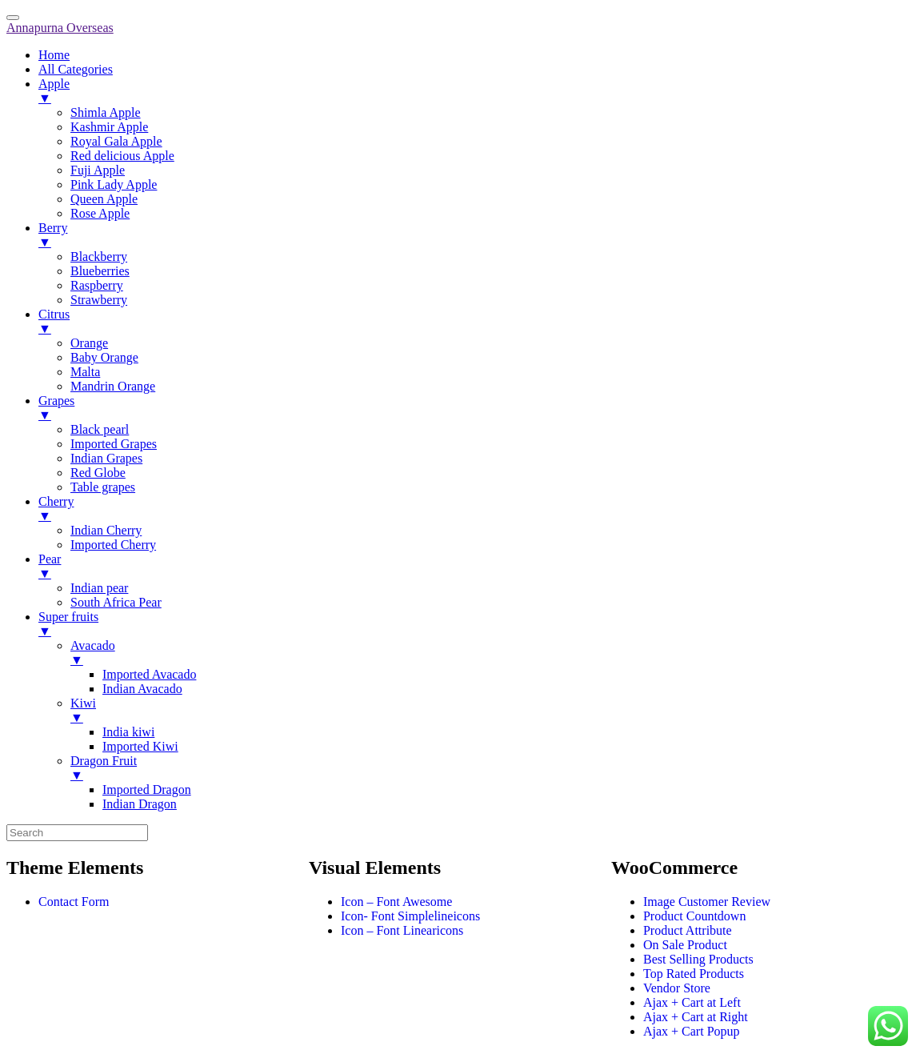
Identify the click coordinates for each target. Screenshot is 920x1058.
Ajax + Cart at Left (692, 1002)
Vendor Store (676, 988)
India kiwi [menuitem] (128, 732)
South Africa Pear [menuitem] (116, 602)
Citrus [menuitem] (476, 321)
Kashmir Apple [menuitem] (109, 127)
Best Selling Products (698, 959)
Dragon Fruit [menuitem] (492, 768)
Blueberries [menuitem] (100, 271)
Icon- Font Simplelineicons (410, 916)
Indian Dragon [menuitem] (139, 804)
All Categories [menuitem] (75, 69)
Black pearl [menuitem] (99, 429)
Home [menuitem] (54, 55)
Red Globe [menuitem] (98, 472)
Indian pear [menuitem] (99, 588)
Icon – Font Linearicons (402, 930)
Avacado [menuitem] (492, 653)
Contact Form (73, 901)
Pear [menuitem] (476, 566)
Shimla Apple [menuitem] (105, 112)
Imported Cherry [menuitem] (113, 544)
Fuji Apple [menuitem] (97, 170)
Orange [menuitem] (89, 343)
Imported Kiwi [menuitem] (140, 746)
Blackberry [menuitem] (98, 256)
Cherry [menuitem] (476, 509)
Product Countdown (694, 916)
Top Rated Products (693, 973)
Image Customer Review (706, 901)
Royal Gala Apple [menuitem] (116, 141)
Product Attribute (687, 930)
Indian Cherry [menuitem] (106, 530)
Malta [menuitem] (85, 372)
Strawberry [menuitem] (98, 300)
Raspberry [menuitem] (96, 285)
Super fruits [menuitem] (476, 624)
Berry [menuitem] (476, 235)
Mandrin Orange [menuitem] (112, 386)
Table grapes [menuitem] (102, 487)
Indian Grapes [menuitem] (106, 458)
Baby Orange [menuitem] (104, 357)
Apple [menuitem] (476, 91)
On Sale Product (685, 945)
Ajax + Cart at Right (695, 1017)
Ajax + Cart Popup (691, 1031)
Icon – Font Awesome (396, 901)
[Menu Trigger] (12, 17)
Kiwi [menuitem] (492, 710)
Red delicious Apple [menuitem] (122, 155)
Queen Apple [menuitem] (104, 199)
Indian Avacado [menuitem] (142, 688)
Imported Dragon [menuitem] (146, 789)
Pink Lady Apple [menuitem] (113, 184)
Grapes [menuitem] (476, 408)
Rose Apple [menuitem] (100, 213)
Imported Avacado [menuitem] (149, 674)
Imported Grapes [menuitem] (113, 444)
